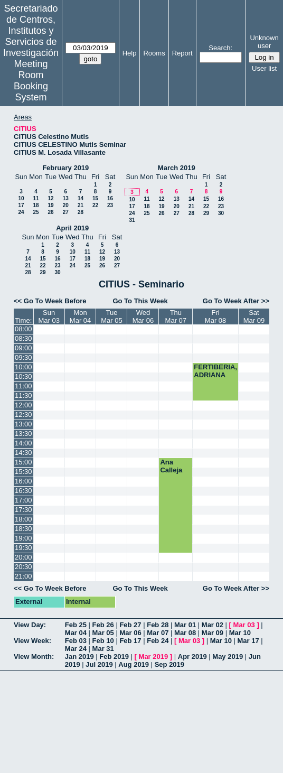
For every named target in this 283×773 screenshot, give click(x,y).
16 (110, 198)
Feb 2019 (114, 656)
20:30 (23, 567)
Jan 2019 (79, 656)
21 (80, 205)
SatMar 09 (254, 316)
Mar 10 (240, 633)
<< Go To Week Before (50, 301)
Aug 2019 (133, 664)
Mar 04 (76, 633)
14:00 (23, 443)
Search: (220, 48)
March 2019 (176, 168)
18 (36, 205)
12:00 (23, 405)
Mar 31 (103, 649)
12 (50, 198)
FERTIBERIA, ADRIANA (215, 371)
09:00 (23, 348)
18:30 (23, 529)
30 (221, 213)
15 (95, 198)
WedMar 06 (143, 316)
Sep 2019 (169, 664)
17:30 (23, 510)
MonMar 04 (80, 316)
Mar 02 (212, 625)
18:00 (23, 519)
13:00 (23, 424)
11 (36, 198)
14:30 (23, 453)
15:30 (23, 472)
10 (21, 198)
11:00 (23, 386)
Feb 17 (130, 641)
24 (21, 212)
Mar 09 (212, 633)
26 (50, 212)
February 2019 (65, 168)
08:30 (23, 338)
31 (132, 220)
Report (182, 53)
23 (110, 205)
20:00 (23, 557)
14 (80, 198)
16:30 (23, 491)
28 (80, 212)
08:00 (23, 329)
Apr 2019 (192, 656)
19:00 (23, 538)
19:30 (23, 548)
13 (66, 198)
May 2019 (227, 656)
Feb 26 (103, 625)
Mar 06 (130, 633)
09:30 (23, 357)
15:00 (23, 462)
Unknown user (264, 42)
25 (36, 212)
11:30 (23, 395)
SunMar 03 (48, 316)
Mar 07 (157, 633)
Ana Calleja (171, 466)
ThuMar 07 (175, 316)
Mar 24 (76, 649)
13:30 (23, 433)
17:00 (23, 500)
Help (129, 53)
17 (21, 205)
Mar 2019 (153, 656)
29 (206, 213)
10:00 (23, 367)
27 (66, 212)
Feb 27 (130, 625)
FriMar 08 (215, 316)
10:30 (23, 376)
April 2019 (72, 228)
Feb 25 (76, 625)
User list (264, 68)
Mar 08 (185, 633)
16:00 (23, 481)
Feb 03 (76, 641)
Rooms (154, 53)
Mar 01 (185, 625)
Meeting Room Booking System (31, 81)
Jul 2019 (99, 664)
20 (66, 205)
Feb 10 (103, 641)
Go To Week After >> (236, 301)
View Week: (32, 641)
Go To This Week (139, 301)
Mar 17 (248, 641)
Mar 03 (244, 625)
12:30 (23, 414)
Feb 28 (157, 625)
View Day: (30, 625)
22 (95, 205)
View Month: (34, 656)
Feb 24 (157, 641)
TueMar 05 (111, 316)
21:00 (23, 576)
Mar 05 (103, 633)
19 (50, 205)
